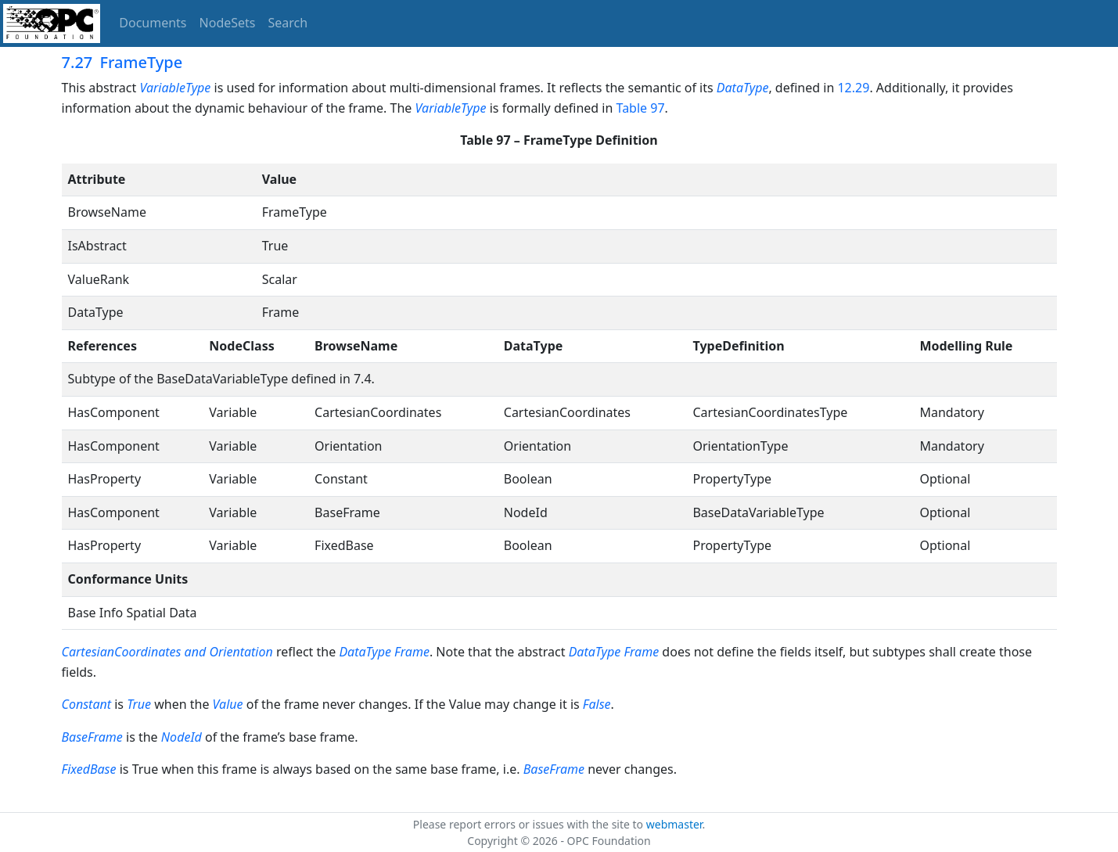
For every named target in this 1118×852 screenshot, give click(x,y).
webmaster (674, 824)
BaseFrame (92, 737)
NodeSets (228, 22)
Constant (88, 704)
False (597, 704)
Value (228, 704)
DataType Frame (384, 651)
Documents (152, 22)
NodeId (181, 737)
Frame (641, 651)
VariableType (174, 87)
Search (288, 22)
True (139, 704)
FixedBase (89, 769)
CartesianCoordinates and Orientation (167, 651)
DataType (743, 87)
